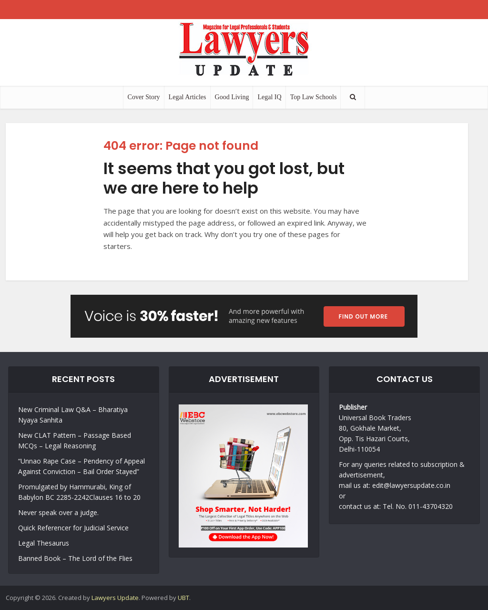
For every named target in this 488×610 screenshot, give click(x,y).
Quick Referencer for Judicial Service (73, 527)
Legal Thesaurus (43, 543)
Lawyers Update (115, 597)
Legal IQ (269, 97)
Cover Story (144, 97)
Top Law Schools (313, 97)
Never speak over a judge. (58, 512)
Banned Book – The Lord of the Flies (75, 558)
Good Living (232, 97)
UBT (183, 597)
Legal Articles (187, 97)
